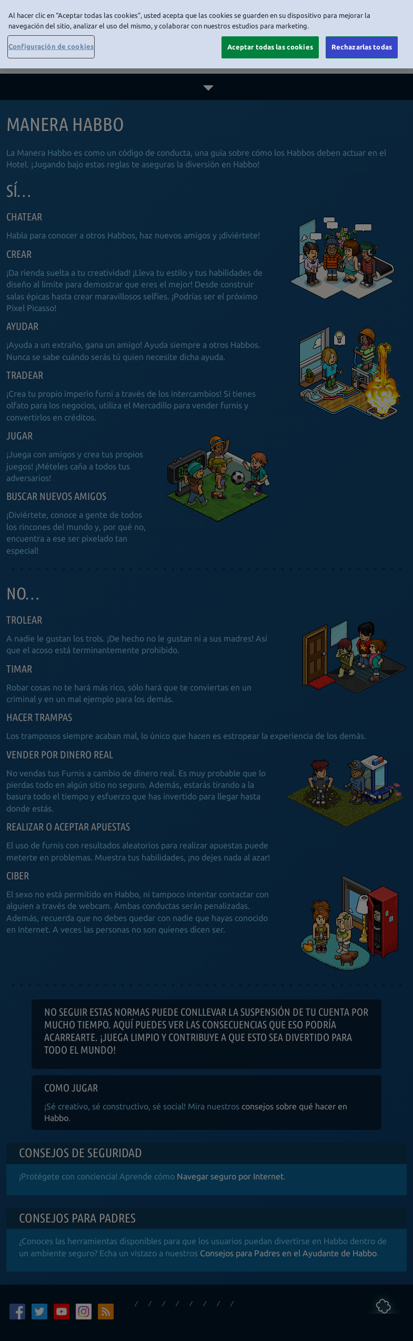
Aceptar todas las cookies (270, 45)
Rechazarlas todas (361, 45)
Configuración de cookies (51, 45)
